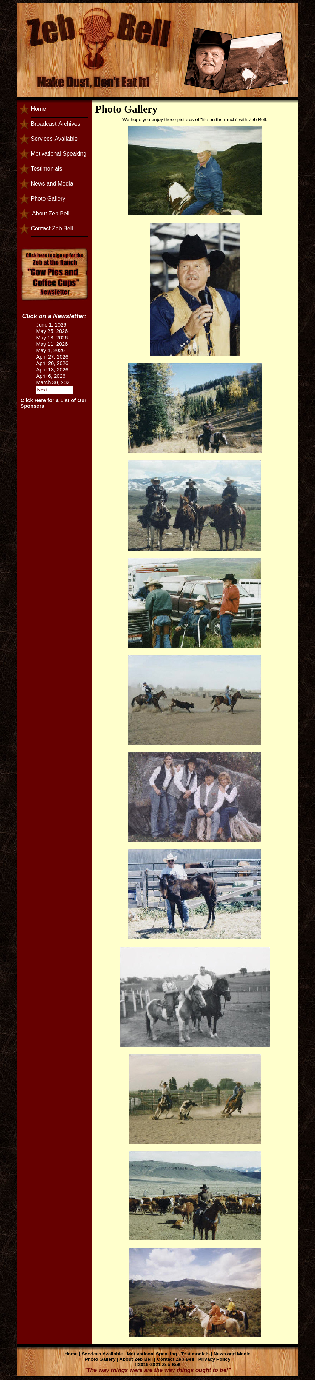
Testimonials (46, 169)
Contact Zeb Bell (52, 228)
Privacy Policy (214, 1359)
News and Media (52, 184)
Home (38, 109)
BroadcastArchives (55, 124)
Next (42, 389)
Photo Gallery (48, 199)
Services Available (102, 1353)
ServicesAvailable (54, 139)
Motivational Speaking (59, 154)
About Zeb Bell (50, 213)
